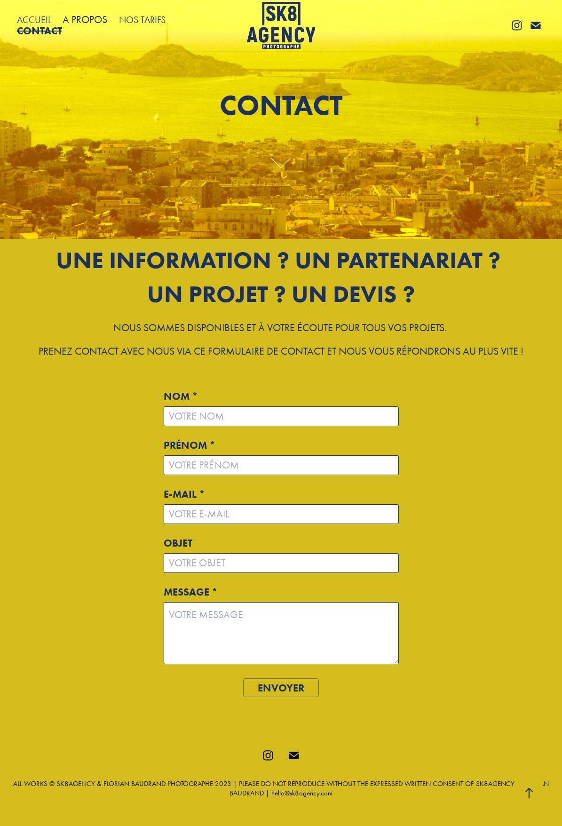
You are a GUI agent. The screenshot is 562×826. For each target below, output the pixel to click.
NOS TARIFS (142, 19)
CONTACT (39, 30)
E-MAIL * (184, 494)
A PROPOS (85, 20)
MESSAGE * (191, 592)
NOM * (181, 396)
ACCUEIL (34, 19)
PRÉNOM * (189, 445)
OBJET (178, 543)
